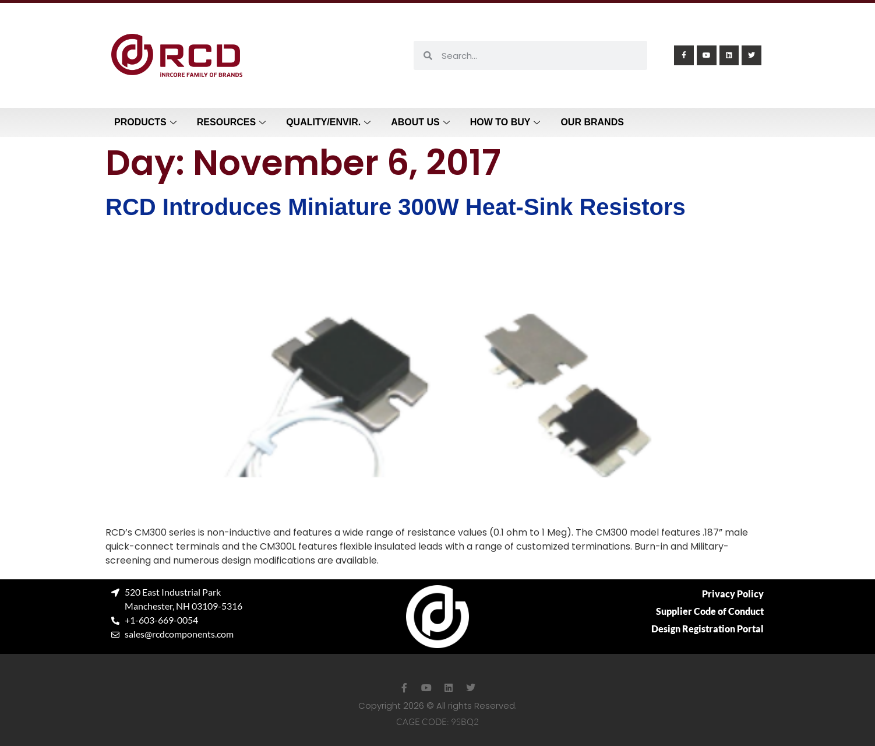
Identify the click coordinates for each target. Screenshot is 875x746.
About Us (422, 122)
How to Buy (507, 122)
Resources (233, 122)
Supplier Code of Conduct (710, 611)
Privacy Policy (733, 593)
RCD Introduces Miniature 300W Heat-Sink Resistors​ (395, 207)
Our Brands (591, 122)
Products (146, 122)
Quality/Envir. (329, 122)
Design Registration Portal (707, 628)
